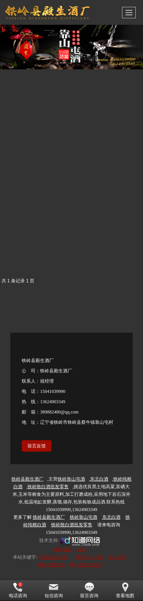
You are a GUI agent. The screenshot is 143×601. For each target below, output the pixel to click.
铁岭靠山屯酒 (89, 557)
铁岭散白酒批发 (86, 564)
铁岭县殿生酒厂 (55, 557)
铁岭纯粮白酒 (51, 564)
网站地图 (62, 549)
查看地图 (125, 590)
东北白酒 (117, 557)
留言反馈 (36, 446)
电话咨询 (18, 590)
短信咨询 (54, 590)
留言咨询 (89, 590)
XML (81, 549)
